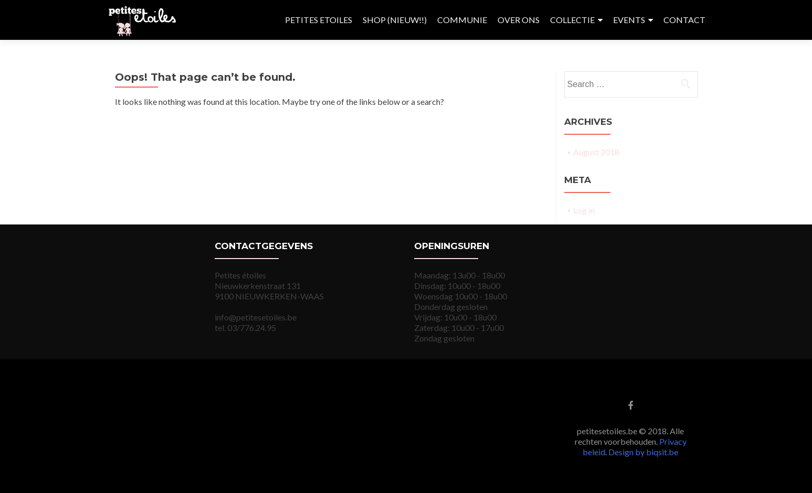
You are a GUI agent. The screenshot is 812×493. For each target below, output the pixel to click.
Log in (584, 210)
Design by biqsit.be (643, 452)
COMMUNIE (462, 20)
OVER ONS (519, 20)
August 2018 (596, 152)
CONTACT (684, 20)
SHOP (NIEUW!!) (395, 20)
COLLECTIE (572, 20)
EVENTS (629, 20)
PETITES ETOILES (318, 20)
